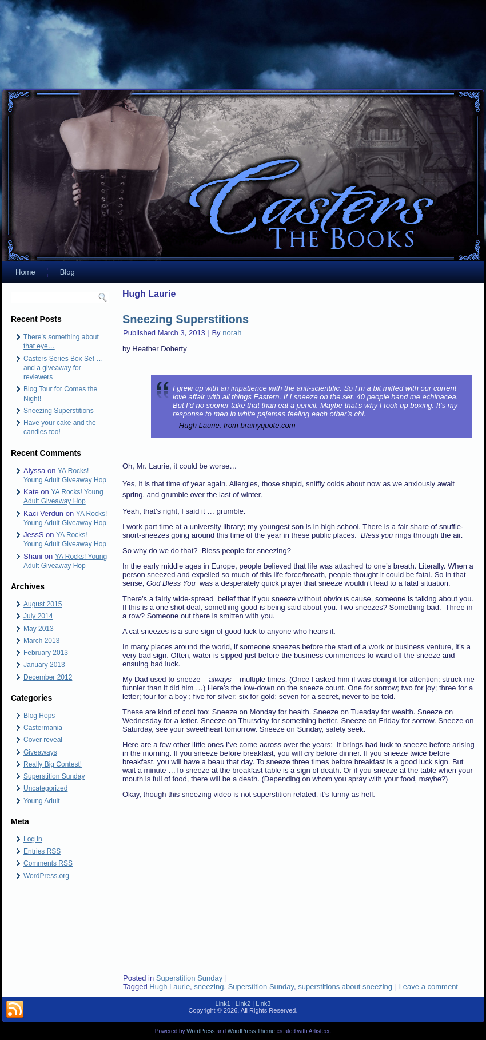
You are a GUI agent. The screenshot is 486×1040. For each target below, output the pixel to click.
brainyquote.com (268, 425)
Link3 (263, 1003)
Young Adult (41, 801)
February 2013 (45, 653)
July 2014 (38, 616)
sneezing (209, 986)
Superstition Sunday (54, 776)
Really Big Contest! (52, 764)
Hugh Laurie (169, 986)
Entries (42, 851)
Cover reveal (42, 740)
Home (25, 272)
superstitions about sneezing (345, 986)
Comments (48, 863)
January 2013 (44, 665)
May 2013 (38, 629)
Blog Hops (39, 716)
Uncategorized (45, 788)
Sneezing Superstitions (58, 411)
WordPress (200, 1031)
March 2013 (41, 641)
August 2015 (42, 604)
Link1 (223, 1003)
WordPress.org (46, 876)
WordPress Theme (251, 1031)
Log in (32, 839)
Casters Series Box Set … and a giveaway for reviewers (63, 368)
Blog (67, 272)
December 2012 (47, 677)
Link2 (243, 1003)
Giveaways (40, 752)
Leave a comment (428, 986)
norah (231, 332)
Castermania (42, 728)
